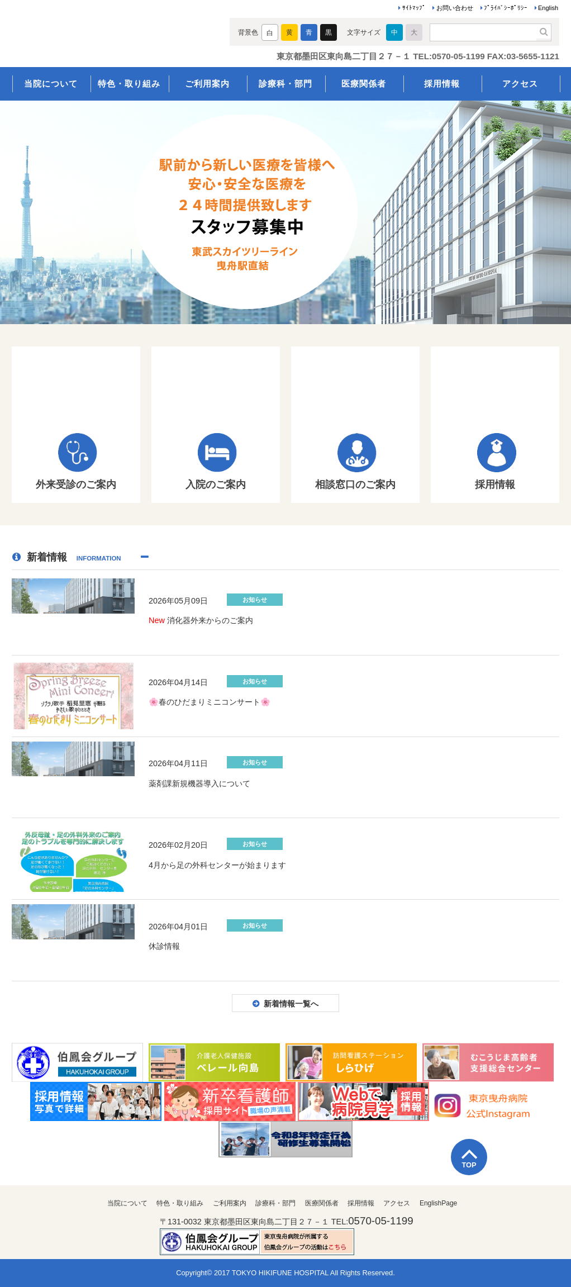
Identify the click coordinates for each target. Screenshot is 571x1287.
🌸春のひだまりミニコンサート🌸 (209, 701)
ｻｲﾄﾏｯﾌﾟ (414, 7)
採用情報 (442, 83)
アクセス (520, 83)
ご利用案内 (207, 83)
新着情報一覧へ (291, 1004)
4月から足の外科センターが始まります (217, 865)
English (548, 7)
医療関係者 (363, 83)
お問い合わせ (454, 7)
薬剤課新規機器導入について (199, 783)
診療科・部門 (285, 83)
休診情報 (164, 946)
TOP (468, 1165)
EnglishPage (438, 1203)
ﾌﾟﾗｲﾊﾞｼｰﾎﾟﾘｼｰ (505, 7)
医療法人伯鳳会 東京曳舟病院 (111, 34)
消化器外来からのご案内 (201, 620)
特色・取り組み (129, 83)
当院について (51, 83)
